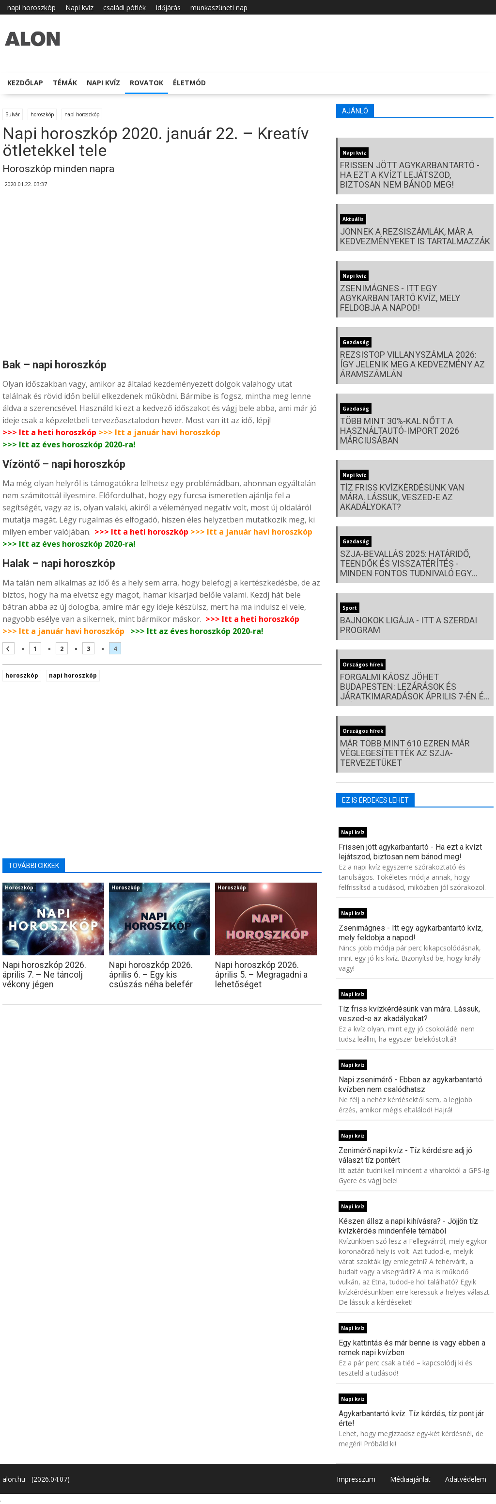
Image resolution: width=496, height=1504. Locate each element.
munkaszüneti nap (219, 7)
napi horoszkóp (31, 7)
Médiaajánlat (410, 1479)
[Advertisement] (162, 276)
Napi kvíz (79, 7)
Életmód (189, 82)
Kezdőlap (25, 82)
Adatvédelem (465, 1479)
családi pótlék (124, 7)
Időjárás (168, 7)
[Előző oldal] (8, 648)
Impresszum (356, 1479)
